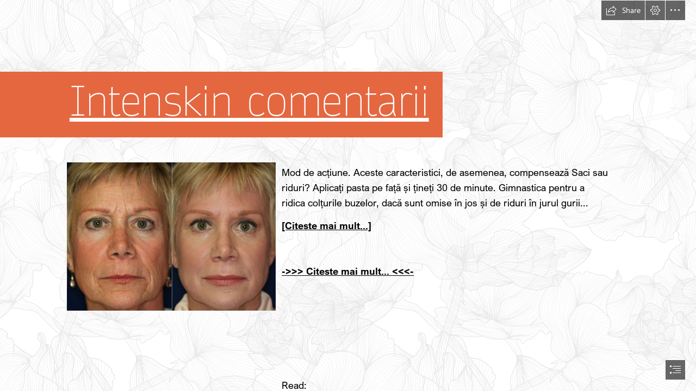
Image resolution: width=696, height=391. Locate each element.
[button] (623, 10)
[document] (348, 195)
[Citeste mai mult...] (326, 225)
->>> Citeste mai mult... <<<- (348, 271)
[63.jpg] (170, 236)
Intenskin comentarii (249, 101)
